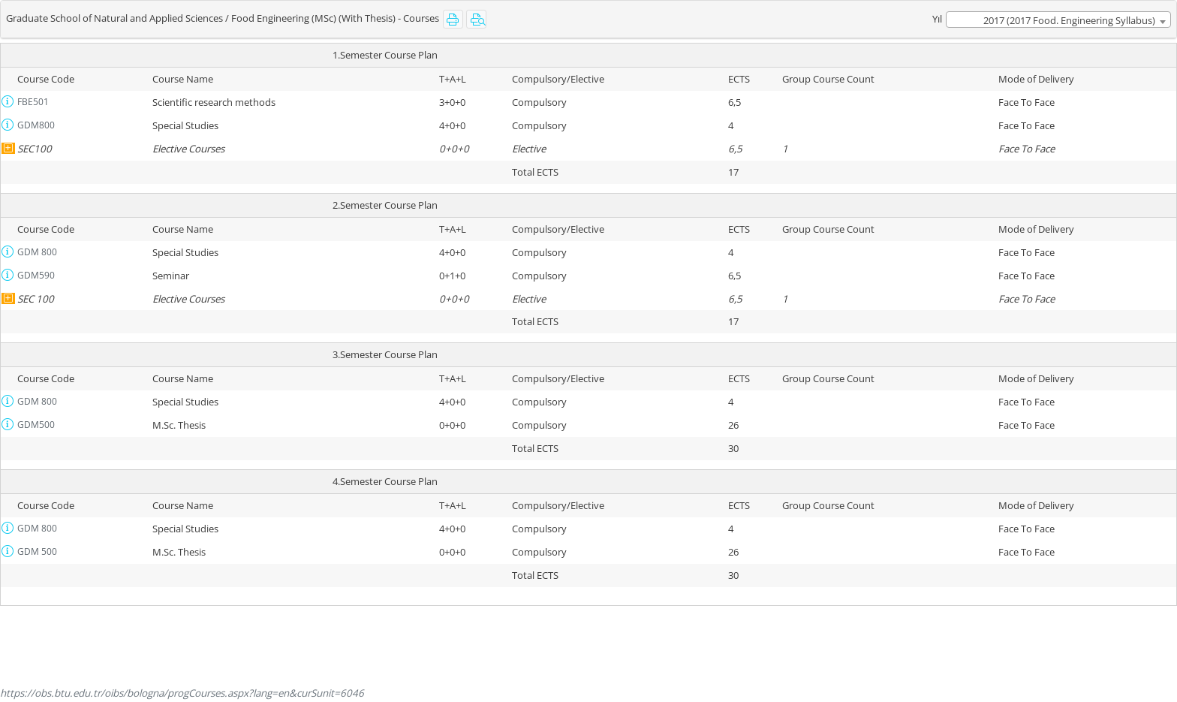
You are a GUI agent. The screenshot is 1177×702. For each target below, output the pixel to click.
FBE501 (33, 101)
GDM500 (36, 424)
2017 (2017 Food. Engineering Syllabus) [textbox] (1069, 20)
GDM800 (36, 125)
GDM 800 (37, 252)
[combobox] (1058, 19)
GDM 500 (37, 551)
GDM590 (36, 275)
